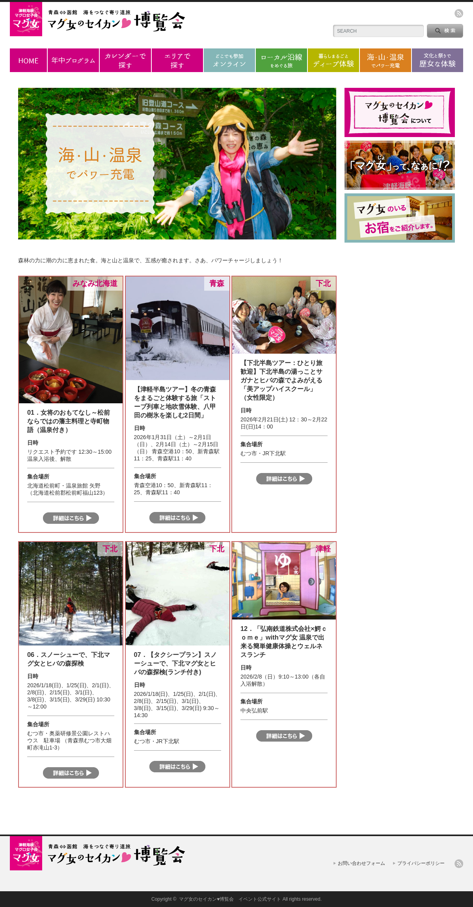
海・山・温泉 (385, 60)
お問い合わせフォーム (361, 863)
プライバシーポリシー (421, 863)
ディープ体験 (333, 60)
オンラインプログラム (229, 60)
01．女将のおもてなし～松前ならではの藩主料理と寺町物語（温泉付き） (68, 421)
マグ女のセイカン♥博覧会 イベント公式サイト (230, 899)
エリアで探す (177, 60)
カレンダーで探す (125, 60)
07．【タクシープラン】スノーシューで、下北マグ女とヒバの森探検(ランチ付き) (175, 663)
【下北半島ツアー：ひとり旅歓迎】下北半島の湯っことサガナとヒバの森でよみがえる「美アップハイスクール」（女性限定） (281, 380)
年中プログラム (73, 60)
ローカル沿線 (281, 60)
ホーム (28, 60)
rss (458, 13)
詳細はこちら (71, 518)
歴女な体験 (437, 60)
